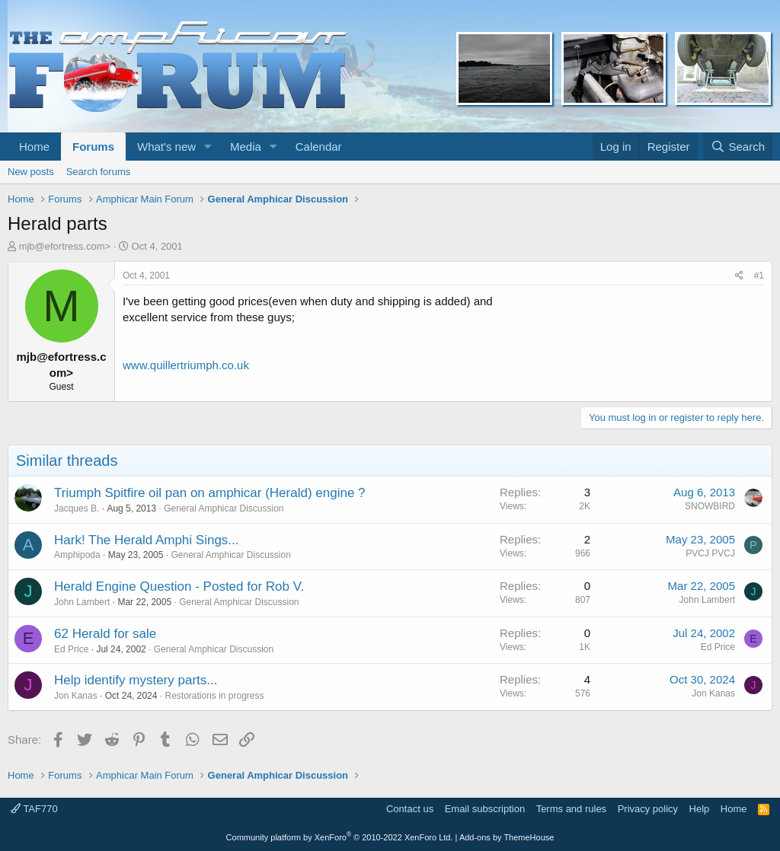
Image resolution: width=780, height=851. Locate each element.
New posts (31, 171)
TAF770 (34, 808)
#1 (759, 275)
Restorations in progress (214, 695)
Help (699, 808)
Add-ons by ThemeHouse (507, 837)
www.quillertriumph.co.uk (186, 365)
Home (34, 146)
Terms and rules (571, 808)
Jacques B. (76, 508)
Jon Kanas (76, 695)
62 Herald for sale (105, 633)
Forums (93, 146)
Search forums (98, 171)
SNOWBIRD (710, 506)
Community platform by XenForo (339, 837)
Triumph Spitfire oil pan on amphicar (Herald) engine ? (210, 493)
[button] (208, 146)
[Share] (739, 276)
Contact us (409, 808)
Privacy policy (648, 808)
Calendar (319, 146)
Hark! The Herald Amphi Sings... (146, 540)
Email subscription (485, 808)
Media (245, 146)
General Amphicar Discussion (223, 508)
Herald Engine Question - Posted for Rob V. (179, 586)
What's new (166, 146)
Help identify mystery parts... (135, 680)
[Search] (737, 146)
